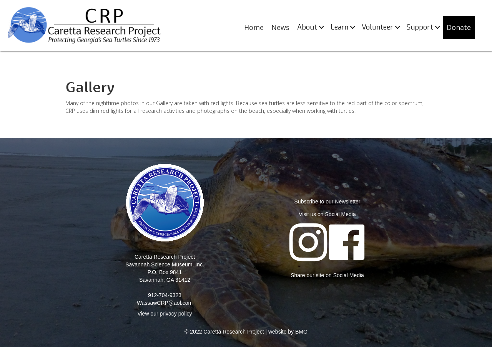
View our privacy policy (164, 314)
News (280, 27)
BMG (301, 332)
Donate (459, 27)
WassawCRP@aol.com (165, 303)
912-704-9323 (164, 295)
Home (254, 27)
